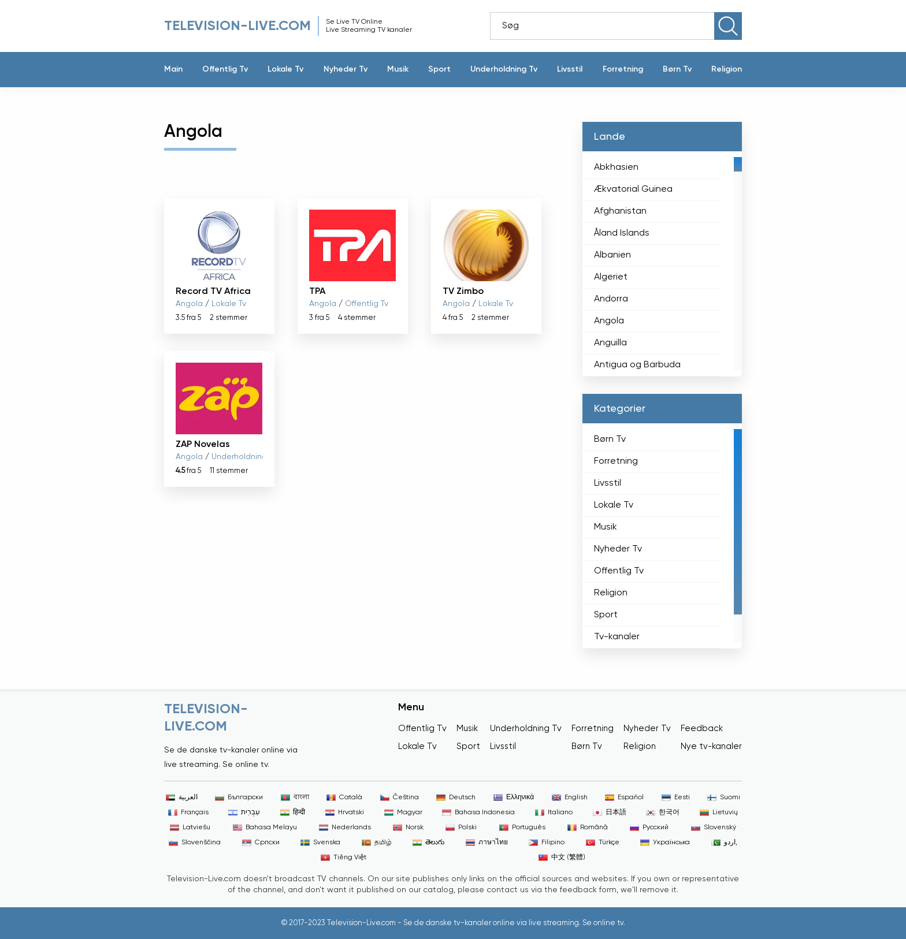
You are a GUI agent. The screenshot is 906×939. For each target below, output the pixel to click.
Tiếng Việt (343, 857)
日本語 (609, 812)
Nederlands (345, 827)
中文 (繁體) (562, 857)
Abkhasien (616, 167)
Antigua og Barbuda (637, 365)
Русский (649, 827)
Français (188, 812)
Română (587, 827)
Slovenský (713, 827)
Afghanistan (620, 211)
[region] (662, 264)
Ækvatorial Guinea (633, 189)
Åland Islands (621, 233)
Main (173, 69)
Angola (189, 304)
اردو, (724, 842)
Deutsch (456, 797)
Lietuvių (719, 812)
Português (522, 827)
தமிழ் (377, 842)
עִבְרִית (244, 812)
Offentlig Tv (225, 69)
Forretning (623, 69)
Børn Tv (677, 69)
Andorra (611, 299)
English (570, 797)
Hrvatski (344, 812)
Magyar (403, 812)
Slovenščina (195, 842)
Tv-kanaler (617, 637)
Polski (461, 827)
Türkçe (602, 842)
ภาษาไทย (487, 842)
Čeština (399, 797)
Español (624, 797)
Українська (665, 842)
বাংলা (295, 797)
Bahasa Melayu (265, 827)
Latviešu (190, 827)
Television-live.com (237, 26)
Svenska (320, 842)
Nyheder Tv (345, 69)
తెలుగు (428, 842)
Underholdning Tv (503, 69)
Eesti (676, 797)
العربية (182, 797)
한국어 (663, 812)
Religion (726, 69)
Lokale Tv (285, 69)
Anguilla (610, 343)
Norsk (408, 827)
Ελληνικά (513, 797)
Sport (439, 69)
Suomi (723, 797)
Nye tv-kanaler (711, 746)
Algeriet (610, 277)
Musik (398, 69)
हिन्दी (292, 812)
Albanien (612, 255)
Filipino (547, 842)
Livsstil (569, 69)
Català (344, 797)
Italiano (554, 812)
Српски (261, 842)
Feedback (702, 728)
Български (239, 797)
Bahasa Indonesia (478, 812)
